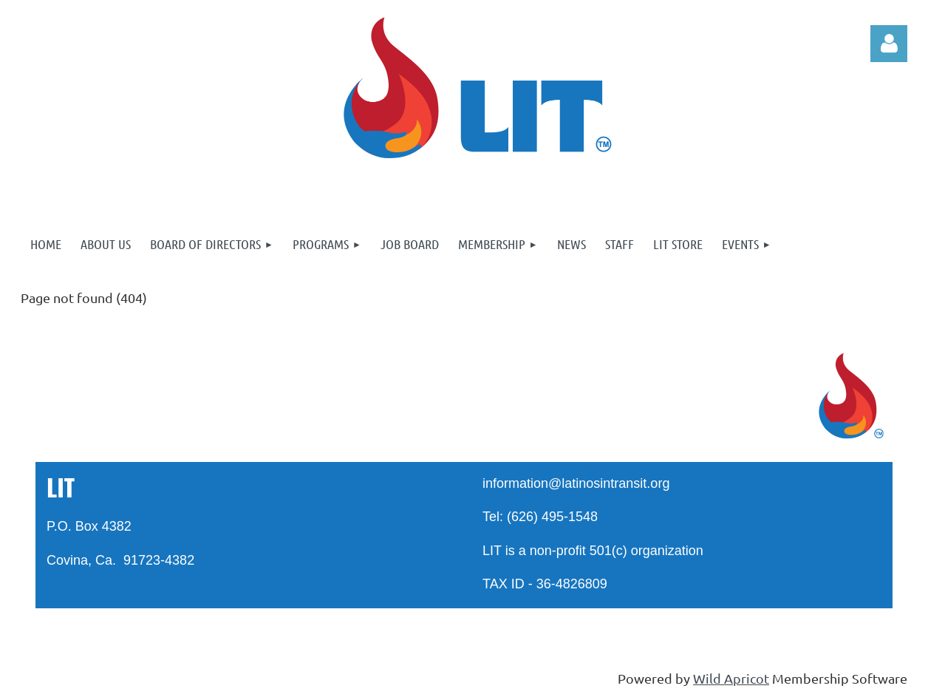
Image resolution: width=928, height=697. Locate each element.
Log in (888, 43)
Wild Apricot (731, 678)
